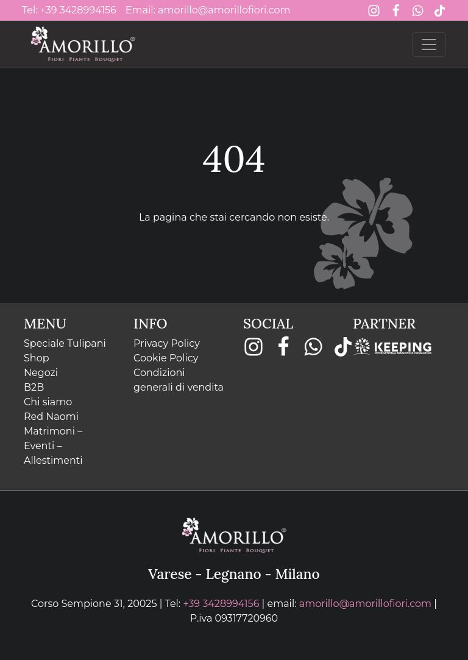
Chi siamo (48, 402)
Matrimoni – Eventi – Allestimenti (53, 445)
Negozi (41, 372)
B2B (34, 387)
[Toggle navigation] (429, 44)
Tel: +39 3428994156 (69, 10)
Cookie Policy (165, 358)
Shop (36, 358)
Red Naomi (51, 416)
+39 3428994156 (221, 603)
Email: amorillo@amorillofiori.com (208, 10)
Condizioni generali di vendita (178, 380)
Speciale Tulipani (65, 343)
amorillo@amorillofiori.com (365, 603)
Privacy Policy (166, 343)
